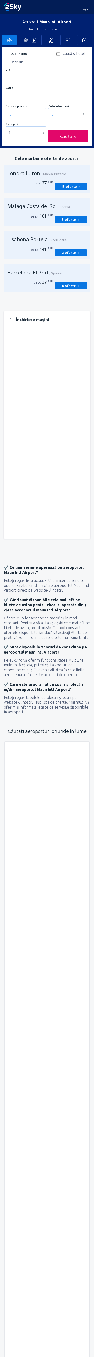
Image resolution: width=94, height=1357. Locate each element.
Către (9, 88)
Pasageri (12, 124)
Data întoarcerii (58, 106)
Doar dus (17, 62)
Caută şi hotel (74, 53)
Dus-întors (19, 54)
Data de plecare (16, 106)
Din (8, 69)
